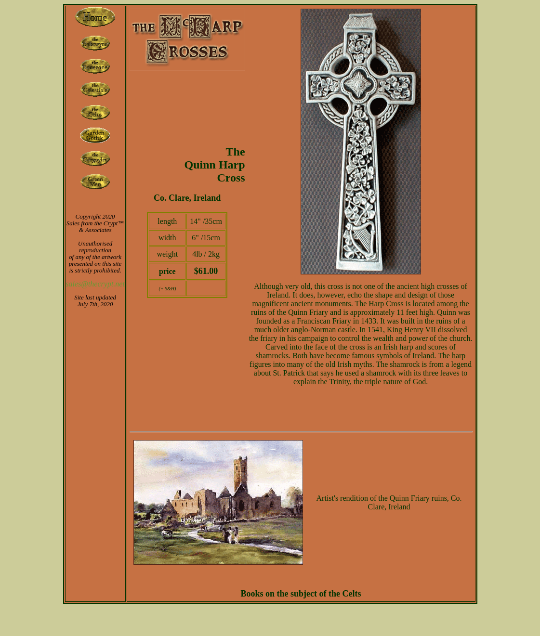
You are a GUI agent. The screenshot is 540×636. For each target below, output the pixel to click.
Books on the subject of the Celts (301, 593)
